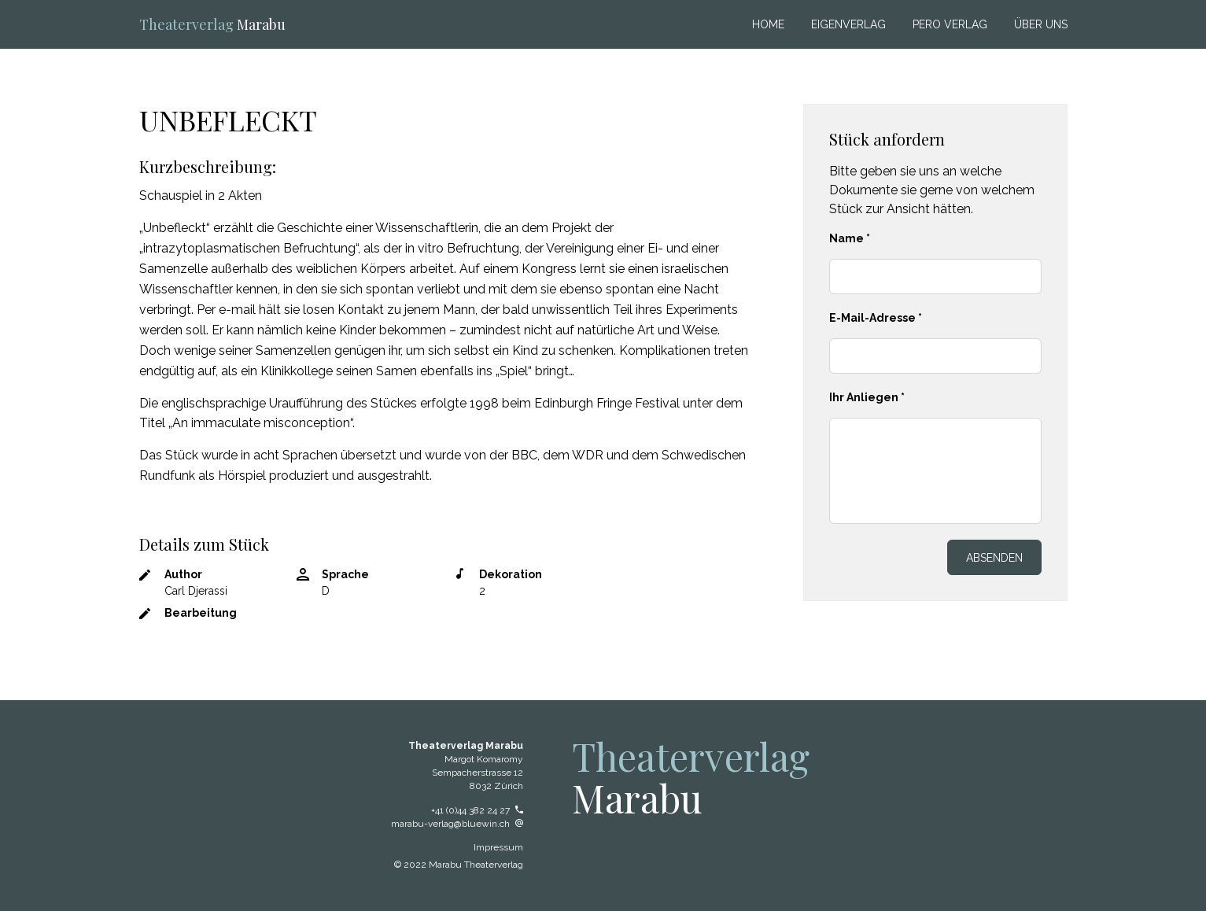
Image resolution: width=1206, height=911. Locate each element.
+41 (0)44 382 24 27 (477, 810)
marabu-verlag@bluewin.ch (457, 823)
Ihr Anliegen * (867, 397)
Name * (849, 238)
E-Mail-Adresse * (875, 318)
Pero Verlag (950, 24)
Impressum (498, 847)
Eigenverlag (848, 24)
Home (768, 24)
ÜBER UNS (1041, 24)
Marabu (212, 24)
